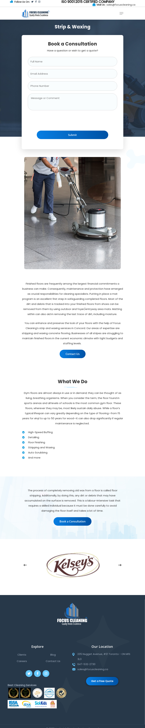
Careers (22, 661)
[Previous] (25, 565)
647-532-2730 (86, 664)
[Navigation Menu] (121, 13)
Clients (21, 654)
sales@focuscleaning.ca (121, 4)
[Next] (120, 565)
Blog (53, 654)
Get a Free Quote (102, 681)
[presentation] (53, 121)
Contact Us (53, 661)
